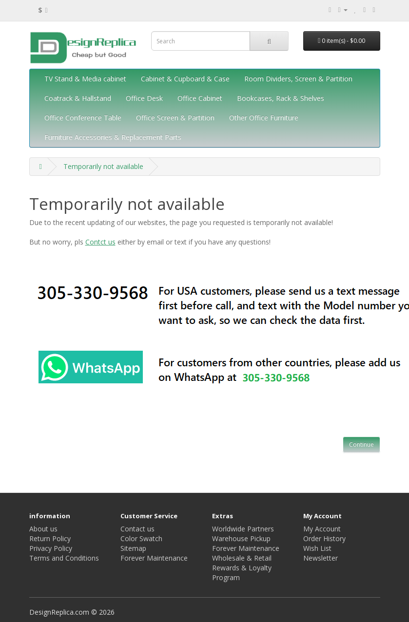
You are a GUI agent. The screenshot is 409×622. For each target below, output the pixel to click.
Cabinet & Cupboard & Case (185, 78)
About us (43, 528)
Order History (324, 538)
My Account (322, 528)
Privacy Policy (50, 548)
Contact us (137, 528)
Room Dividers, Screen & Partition (298, 78)
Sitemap (133, 548)
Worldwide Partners (243, 528)
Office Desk (144, 98)
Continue (361, 444)
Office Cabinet (199, 98)
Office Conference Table (82, 117)
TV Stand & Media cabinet (85, 78)
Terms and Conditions (64, 558)
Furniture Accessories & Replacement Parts (112, 137)
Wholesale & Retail (242, 558)
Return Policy (50, 538)
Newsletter (320, 558)
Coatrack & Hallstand (77, 98)
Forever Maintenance (154, 558)
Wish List (317, 548)
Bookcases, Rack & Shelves (280, 98)
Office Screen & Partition (175, 117)
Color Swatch (141, 538)
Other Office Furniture (263, 117)
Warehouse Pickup (241, 538)
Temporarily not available (103, 166)
